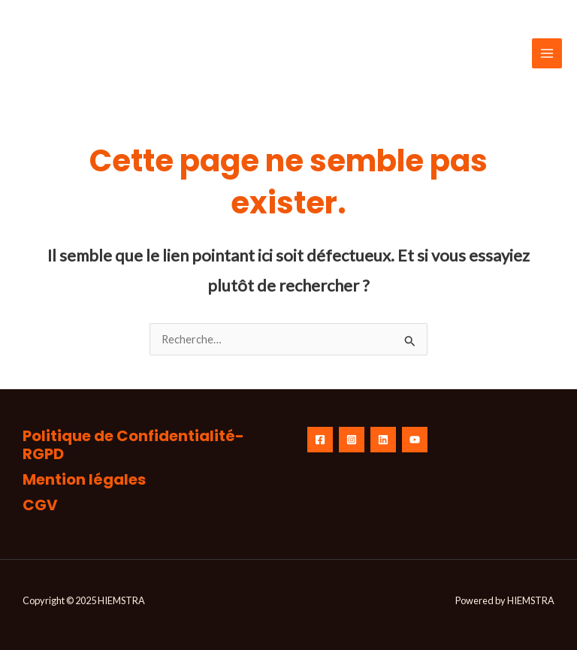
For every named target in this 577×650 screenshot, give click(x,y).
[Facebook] (320, 439)
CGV (40, 504)
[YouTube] (414, 439)
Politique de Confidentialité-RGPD (133, 444)
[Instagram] (351, 439)
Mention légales (84, 479)
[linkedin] (383, 439)
